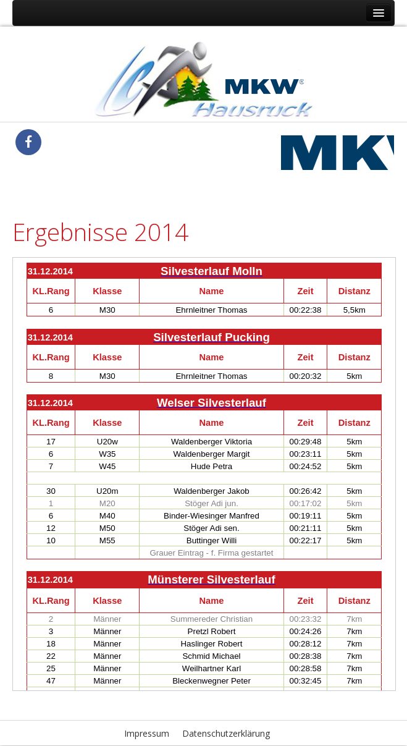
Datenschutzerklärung (226, 733)
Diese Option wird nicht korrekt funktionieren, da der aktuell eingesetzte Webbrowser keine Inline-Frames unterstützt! (204, 474)
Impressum (146, 733)
